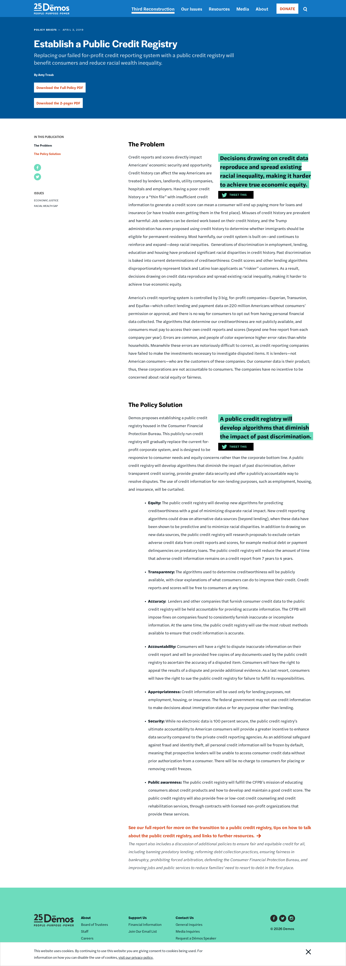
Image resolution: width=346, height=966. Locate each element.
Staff (84, 931)
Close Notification (303, 954)
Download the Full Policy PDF (59, 87)
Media (242, 9)
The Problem (43, 145)
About (262, 9)
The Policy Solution (47, 153)
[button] (37, 167)
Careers (87, 938)
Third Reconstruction (153, 9)
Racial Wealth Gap (46, 206)
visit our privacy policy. (135, 957)
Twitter (282, 918)
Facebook (273, 918)
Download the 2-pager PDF (58, 103)
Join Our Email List (142, 931)
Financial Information (145, 924)
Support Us (137, 917)
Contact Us (185, 917)
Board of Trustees (94, 924)
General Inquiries (189, 924)
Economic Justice (46, 200)
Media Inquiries (188, 931)
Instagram (291, 918)
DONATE (287, 8)
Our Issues (191, 9)
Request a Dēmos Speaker (196, 938)
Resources (219, 9)
